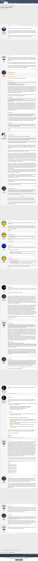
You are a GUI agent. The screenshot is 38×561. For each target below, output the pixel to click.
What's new (10, 2)
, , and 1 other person (17, 437)
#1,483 (36, 70)
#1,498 (36, 504)
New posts (1, 4)
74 (8, 533)
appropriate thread (26, 316)
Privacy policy (30, 554)
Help (33, 554)
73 (6, 533)
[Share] (34, 27)
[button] (12, 2)
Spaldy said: (10, 287)
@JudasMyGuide (12, 422)
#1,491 (36, 294)
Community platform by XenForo (19, 556)
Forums (6, 2)
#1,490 (36, 285)
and (11, 241)
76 (11, 533)
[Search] (37, 2)
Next (17, 533)
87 (15, 533)
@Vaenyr (11, 424)
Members (15, 2)
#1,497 (36, 476)
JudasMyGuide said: (11, 72)
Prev (2, 533)
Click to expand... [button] (22, 196)
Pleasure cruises (19, 238)
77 (12, 533)
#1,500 (36, 525)
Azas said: (9, 97)
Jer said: (9, 258)
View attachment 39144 (11, 76)
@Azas (11, 419)
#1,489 (36, 256)
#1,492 (36, 321)
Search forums (6, 4)
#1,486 (36, 221)
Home (2, 2)
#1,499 (36, 513)
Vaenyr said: (10, 323)
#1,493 (36, 357)
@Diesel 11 (11, 426)
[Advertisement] (19, 17)
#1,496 (36, 440)
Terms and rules (25, 554)
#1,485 (36, 186)
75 (9, 533)
